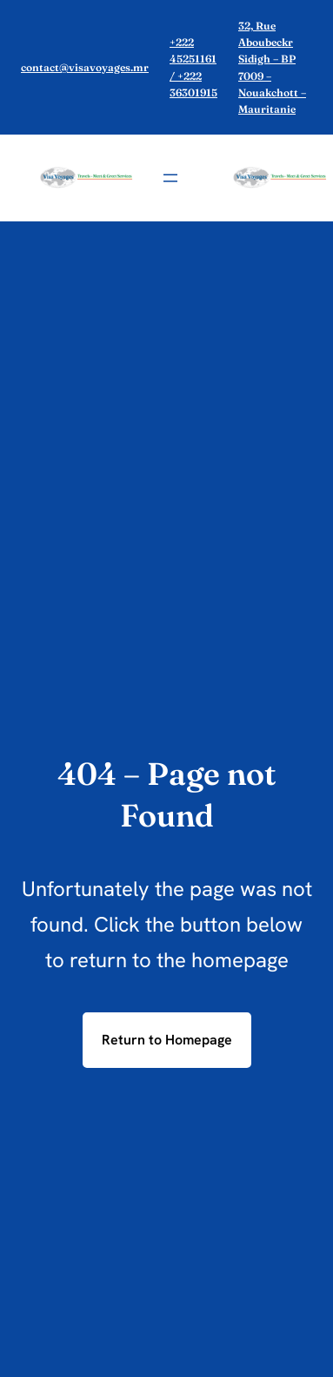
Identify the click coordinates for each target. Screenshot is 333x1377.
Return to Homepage (167, 1040)
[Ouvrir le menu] (170, 178)
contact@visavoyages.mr (85, 67)
